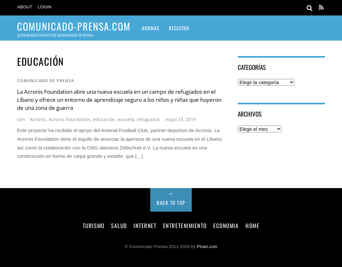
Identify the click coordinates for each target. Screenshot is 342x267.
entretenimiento (185, 225)
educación (104, 119)
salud (119, 225)
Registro (179, 28)
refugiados (148, 119)
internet (145, 225)
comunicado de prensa (45, 80)
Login (44, 7)
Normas (150, 28)
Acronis (38, 119)
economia (226, 225)
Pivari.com (207, 246)
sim (21, 119)
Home (252, 225)
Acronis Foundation (69, 119)
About (24, 7)
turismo (94, 225)
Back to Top (171, 202)
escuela (126, 119)
